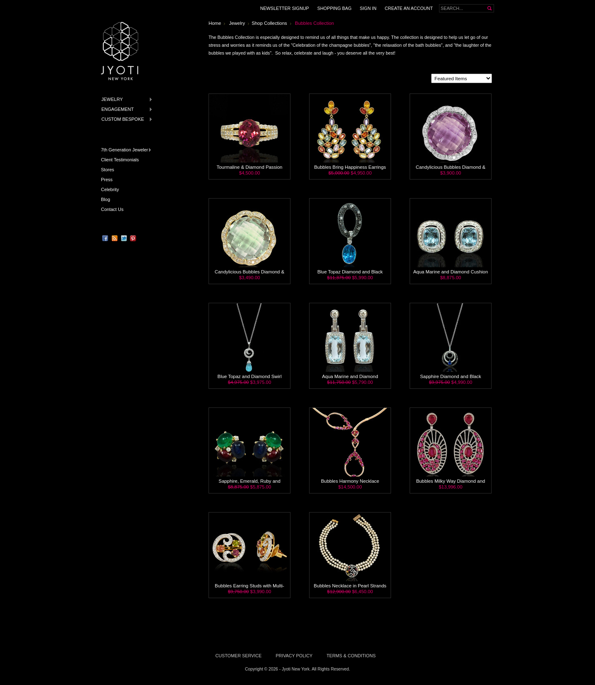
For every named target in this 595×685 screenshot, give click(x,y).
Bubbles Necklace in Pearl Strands (350, 585)
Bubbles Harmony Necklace (350, 481)
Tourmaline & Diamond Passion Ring (250, 170)
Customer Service (238, 655)
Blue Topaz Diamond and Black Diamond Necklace (350, 274)
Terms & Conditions (351, 655)
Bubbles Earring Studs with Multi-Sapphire (249, 588)
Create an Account (409, 8)
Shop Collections (269, 23)
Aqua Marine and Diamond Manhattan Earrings (350, 379)
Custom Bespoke (125, 119)
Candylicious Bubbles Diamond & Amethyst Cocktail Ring (450, 170)
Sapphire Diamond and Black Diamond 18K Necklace (450, 379)
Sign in (368, 8)
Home (215, 23)
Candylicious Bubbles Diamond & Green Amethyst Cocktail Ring (249, 274)
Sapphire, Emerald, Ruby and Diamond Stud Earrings (249, 484)
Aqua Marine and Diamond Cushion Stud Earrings (450, 274)
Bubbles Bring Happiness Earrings (350, 167)
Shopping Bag (334, 8)
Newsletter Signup (284, 8)
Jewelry (125, 99)
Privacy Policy (294, 655)
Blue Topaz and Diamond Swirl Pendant (250, 379)
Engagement (125, 109)
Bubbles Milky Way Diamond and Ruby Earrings (450, 484)
